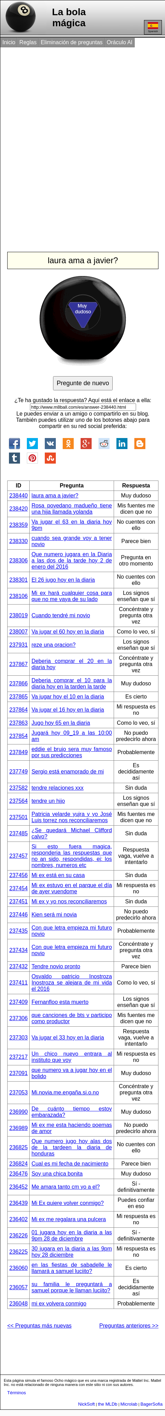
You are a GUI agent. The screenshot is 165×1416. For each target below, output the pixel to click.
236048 (18, 1303)
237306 (18, 1018)
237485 (18, 833)
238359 (18, 525)
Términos (16, 1392)
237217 (18, 1057)
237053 (18, 1092)
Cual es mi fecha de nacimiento (69, 1164)
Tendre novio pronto (55, 966)
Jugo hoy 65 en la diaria (60, 723)
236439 (18, 1203)
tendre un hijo (48, 801)
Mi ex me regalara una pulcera (68, 1219)
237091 (18, 1073)
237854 (18, 736)
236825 (18, 1147)
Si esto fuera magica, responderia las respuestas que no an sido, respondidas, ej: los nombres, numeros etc (71, 856)
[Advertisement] (82, 142)
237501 (18, 817)
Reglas (28, 42)
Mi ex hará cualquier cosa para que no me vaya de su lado (71, 596)
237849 (18, 752)
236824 (18, 1164)
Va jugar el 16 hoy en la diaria (67, 710)
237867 (18, 664)
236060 (18, 1268)
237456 (18, 875)
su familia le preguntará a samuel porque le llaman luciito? (71, 1287)
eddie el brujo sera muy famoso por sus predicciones (71, 752)
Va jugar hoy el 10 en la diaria (67, 697)
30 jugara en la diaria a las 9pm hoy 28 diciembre (71, 1252)
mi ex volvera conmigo (58, 1303)
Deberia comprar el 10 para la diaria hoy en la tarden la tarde (71, 683)
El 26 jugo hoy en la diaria (63, 580)
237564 (18, 801)
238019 (18, 615)
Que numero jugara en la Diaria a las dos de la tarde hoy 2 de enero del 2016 (71, 560)
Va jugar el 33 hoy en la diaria (67, 1037)
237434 (18, 950)
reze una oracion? (53, 645)
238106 (18, 596)
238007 (18, 632)
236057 (18, 1287)
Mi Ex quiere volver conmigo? (67, 1203)
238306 (18, 560)
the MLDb (107, 1404)
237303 (18, 1037)
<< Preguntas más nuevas (39, 1326)
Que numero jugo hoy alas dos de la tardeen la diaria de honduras (71, 1147)
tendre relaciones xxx (57, 788)
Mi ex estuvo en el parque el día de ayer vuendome (71, 888)
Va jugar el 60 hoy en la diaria (67, 632)
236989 (18, 1128)
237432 (18, 966)
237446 (18, 915)
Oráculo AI (120, 42)
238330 (18, 541)
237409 (18, 1002)
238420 (18, 509)
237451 (18, 901)
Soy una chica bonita (57, 1174)
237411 (18, 983)
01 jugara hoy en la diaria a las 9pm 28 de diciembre (71, 1235)
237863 (18, 723)
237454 (18, 888)
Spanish (153, 27)
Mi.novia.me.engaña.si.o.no (65, 1092)
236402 (18, 1219)
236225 (18, 1252)
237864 (18, 710)
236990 (18, 1112)
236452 (18, 1187)
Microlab (129, 1404)
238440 (18, 495)
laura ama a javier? (54, 495)
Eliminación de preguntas (72, 42)
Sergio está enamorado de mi (67, 771)
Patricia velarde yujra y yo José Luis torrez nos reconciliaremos (71, 817)
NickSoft (86, 1404)
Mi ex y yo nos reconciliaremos (69, 901)
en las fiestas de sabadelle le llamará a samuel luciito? (71, 1268)
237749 (18, 771)
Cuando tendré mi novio (60, 615)
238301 (18, 580)
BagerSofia (152, 1404)
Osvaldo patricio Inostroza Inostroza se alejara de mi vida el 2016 (71, 982)
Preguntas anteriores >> (128, 1326)
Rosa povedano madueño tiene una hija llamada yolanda (71, 509)
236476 (18, 1174)
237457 (18, 856)
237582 (18, 788)
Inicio (8, 42)
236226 (18, 1235)
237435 (18, 931)
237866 (18, 683)
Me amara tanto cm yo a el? (65, 1187)
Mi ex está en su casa (58, 875)
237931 (18, 645)
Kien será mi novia (54, 915)
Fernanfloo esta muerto (59, 1002)
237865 (18, 697)
